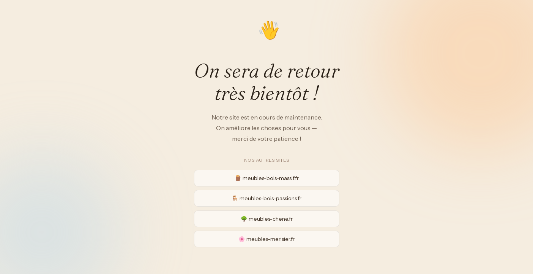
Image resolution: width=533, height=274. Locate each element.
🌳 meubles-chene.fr (267, 218)
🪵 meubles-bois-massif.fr (267, 178)
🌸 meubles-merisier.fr (266, 239)
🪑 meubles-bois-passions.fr (266, 198)
